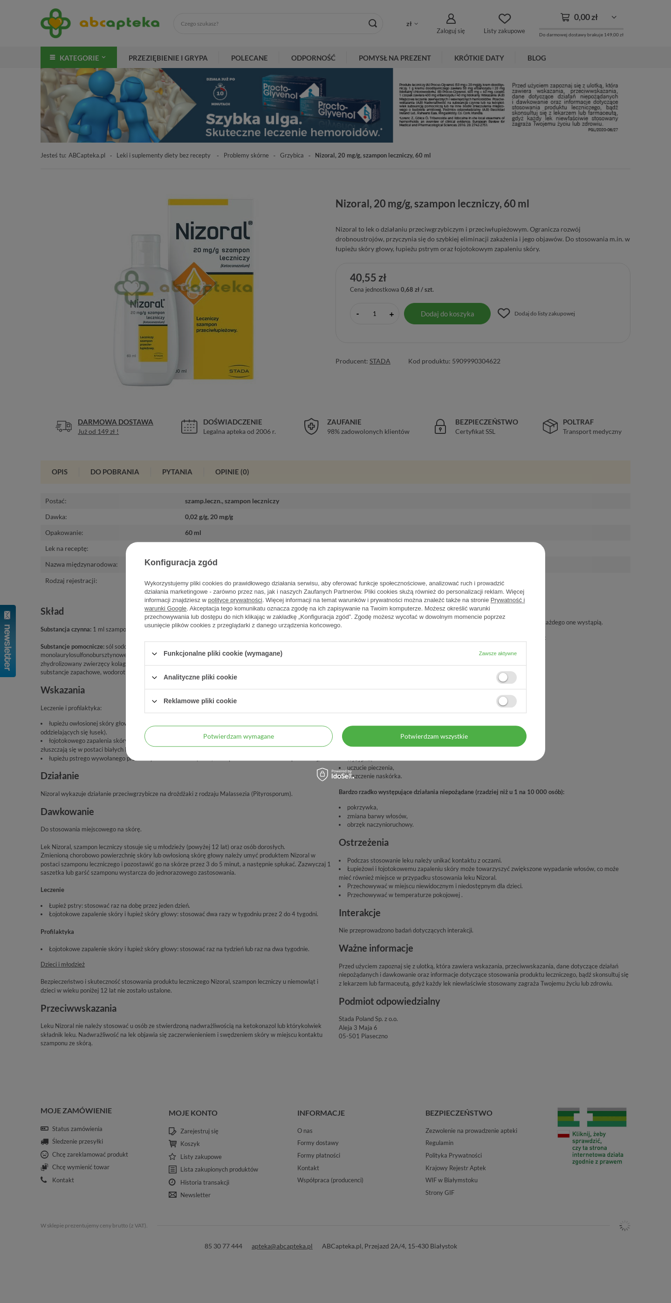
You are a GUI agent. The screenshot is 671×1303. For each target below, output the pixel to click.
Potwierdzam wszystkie (434, 736)
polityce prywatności (235, 600)
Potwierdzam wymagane (238, 736)
